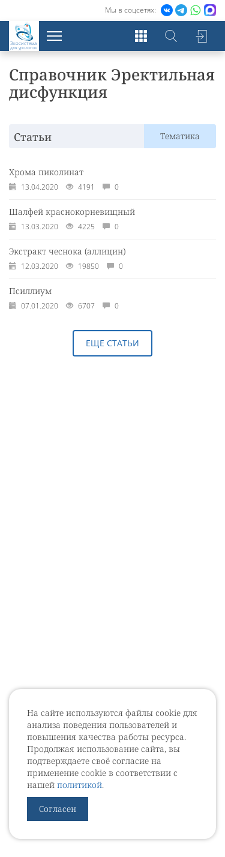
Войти (201, 36)
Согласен (57, 808)
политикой (79, 784)
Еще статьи (112, 343)
